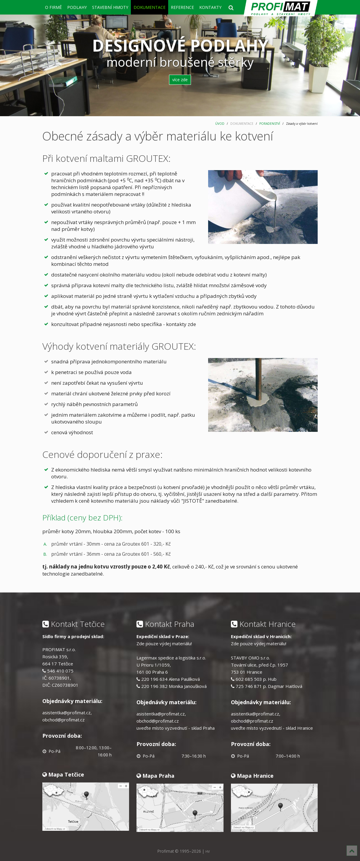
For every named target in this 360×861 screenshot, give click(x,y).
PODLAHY (77, 7)
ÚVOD (219, 124)
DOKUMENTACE (149, 7)
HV (207, 851)
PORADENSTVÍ (269, 124)
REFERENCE (182, 7)
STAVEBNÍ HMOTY (110, 7)
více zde (180, 79)
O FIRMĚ (53, 7)
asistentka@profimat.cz (66, 712)
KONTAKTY (210, 7)
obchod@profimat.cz (63, 720)
